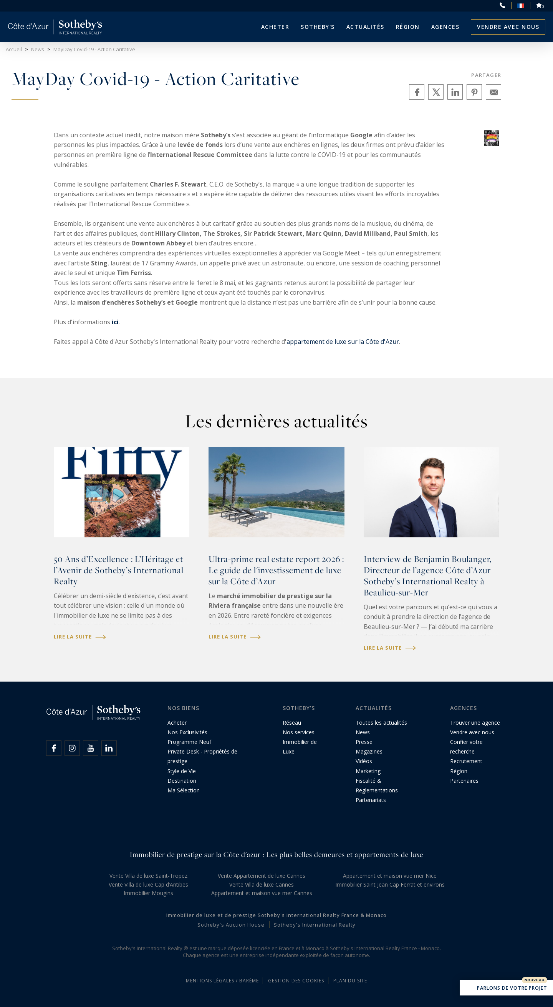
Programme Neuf (189, 741)
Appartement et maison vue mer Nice (390, 875)
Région (408, 26)
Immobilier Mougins (148, 893)
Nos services (299, 732)
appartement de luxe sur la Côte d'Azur (342, 341)
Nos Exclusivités (187, 732)
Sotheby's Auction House (231, 924)
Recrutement (466, 761)
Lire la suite (80, 637)
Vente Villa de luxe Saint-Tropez (148, 875)
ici (115, 322)
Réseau (292, 722)
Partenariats (371, 800)
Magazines (369, 751)
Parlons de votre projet (506, 988)
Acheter (275, 26)
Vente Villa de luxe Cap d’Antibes (148, 884)
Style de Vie (181, 771)
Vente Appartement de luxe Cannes (261, 875)
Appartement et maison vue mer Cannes (261, 893)
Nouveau (535, 980)
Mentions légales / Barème (222, 980)
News (363, 732)
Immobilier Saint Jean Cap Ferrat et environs (390, 884)
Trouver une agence (475, 722)
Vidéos (364, 761)
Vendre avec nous (508, 26)
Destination (181, 780)
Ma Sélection (183, 790)
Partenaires (464, 780)
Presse (364, 741)
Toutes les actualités (381, 722)
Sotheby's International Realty (315, 924)
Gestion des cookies (296, 980)
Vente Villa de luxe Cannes (261, 884)
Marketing (368, 771)
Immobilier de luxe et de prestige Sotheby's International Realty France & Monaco (276, 915)
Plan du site (350, 980)
